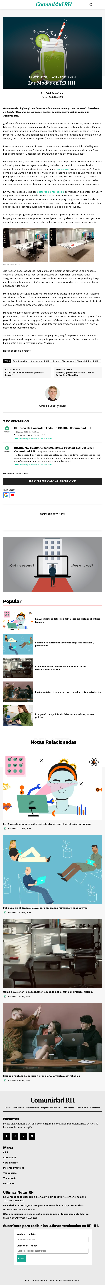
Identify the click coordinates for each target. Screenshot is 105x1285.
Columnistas (38, 77)
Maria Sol (12, 828)
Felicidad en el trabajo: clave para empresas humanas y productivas (45, 907)
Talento (7, 1201)
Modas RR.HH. (84, 361)
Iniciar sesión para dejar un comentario (33, 438)
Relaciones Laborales (14, 1218)
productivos (62, 169)
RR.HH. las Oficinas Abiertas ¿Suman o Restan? (24, 374)
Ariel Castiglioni (64, 77)
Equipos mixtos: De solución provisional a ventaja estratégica (68, 691)
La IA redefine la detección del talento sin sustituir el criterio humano (47, 824)
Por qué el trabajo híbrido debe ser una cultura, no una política (64, 716)
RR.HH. (96, 361)
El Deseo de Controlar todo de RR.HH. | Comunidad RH (52, 428)
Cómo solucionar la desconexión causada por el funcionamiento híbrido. (60, 668)
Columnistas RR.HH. (41, 361)
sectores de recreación (51, 191)
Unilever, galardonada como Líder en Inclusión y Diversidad (75, 374)
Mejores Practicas (13, 1209)
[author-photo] (5, 828)
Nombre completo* (27, 1234)
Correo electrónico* (27, 1245)
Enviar (21, 1258)
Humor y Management (64, 361)
